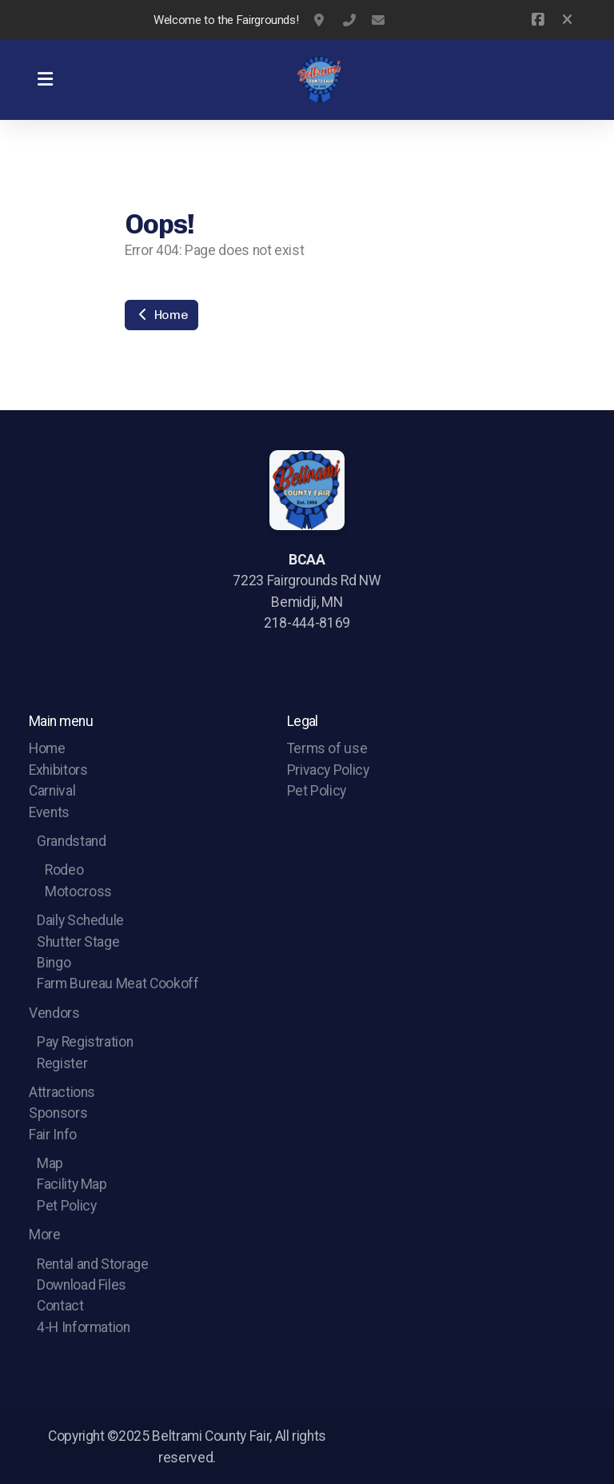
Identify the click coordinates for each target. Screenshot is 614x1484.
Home (161, 314)
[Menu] (45, 80)
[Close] (567, 20)
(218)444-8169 (349, 20)
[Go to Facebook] (537, 20)
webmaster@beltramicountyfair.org (378, 20)
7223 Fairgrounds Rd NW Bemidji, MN (320, 20)
